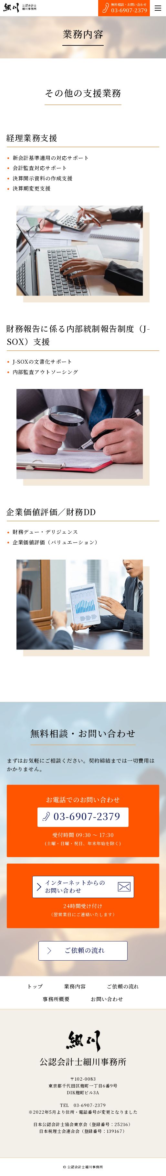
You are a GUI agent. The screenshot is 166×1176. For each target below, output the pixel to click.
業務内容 (75, 986)
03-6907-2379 (129, 10)
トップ (35, 986)
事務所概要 (56, 999)
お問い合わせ (107, 999)
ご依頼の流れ (123, 986)
